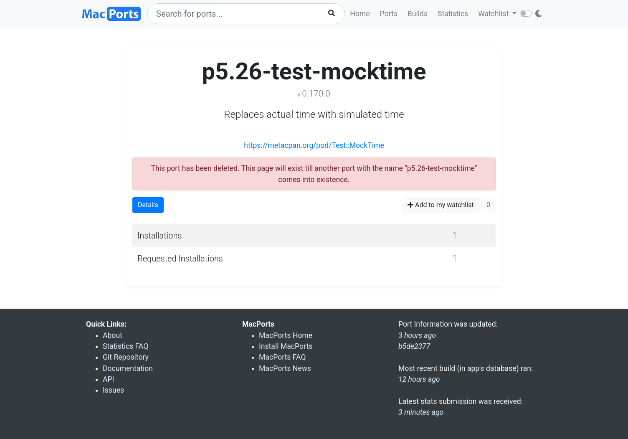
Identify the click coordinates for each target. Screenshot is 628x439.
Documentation (128, 368)
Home (360, 14)
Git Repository (126, 357)
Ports (389, 14)
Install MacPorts (285, 346)
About (112, 335)
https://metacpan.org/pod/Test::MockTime (314, 145)
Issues (113, 390)
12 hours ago (419, 379)
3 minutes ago (420, 412)
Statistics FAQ (125, 346)
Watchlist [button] (494, 14)
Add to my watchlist (441, 205)
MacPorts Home (285, 335)
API (108, 379)
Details (148, 205)
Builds (418, 14)
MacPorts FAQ (282, 357)
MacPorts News (285, 368)
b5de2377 (414, 346)
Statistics (453, 14)
